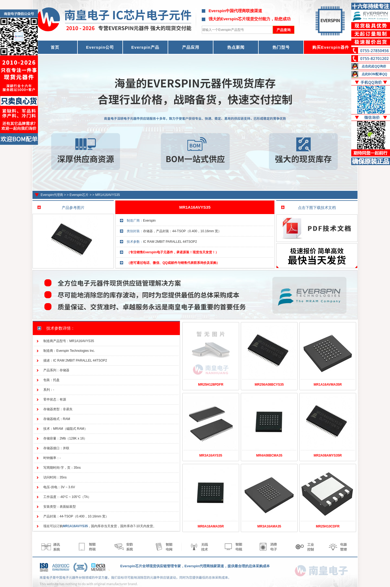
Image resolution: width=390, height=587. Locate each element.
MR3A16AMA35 (269, 526)
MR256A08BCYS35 (269, 384)
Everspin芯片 (79, 195)
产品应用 (190, 47)
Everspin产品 (145, 47)
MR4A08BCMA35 (269, 455)
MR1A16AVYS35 (107, 195)
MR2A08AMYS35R (328, 455)
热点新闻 (236, 47)
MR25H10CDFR (327, 526)
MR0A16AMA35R (211, 526)
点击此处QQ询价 (374, 66)
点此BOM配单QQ (374, 74)
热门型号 (281, 47)
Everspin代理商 (52, 195)
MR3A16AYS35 (210, 455)
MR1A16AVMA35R (328, 384)
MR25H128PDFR (210, 384)
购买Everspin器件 (330, 47)
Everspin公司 (100, 47)
